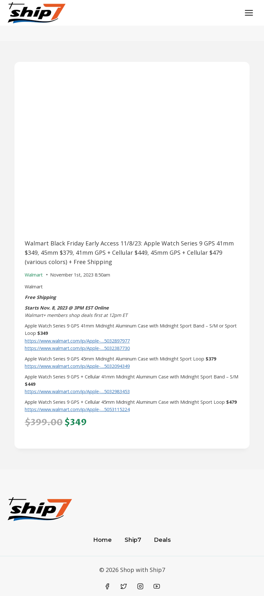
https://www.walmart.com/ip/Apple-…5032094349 (77, 366)
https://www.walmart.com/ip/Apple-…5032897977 (77, 341)
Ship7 (133, 539)
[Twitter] (123, 586)
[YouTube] (156, 586)
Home (102, 539)
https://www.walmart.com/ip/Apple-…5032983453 (77, 391)
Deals (162, 539)
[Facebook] (107, 586)
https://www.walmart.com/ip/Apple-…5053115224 (77, 409)
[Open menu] (248, 12)
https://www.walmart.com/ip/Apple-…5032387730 (77, 348)
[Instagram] (140, 586)
